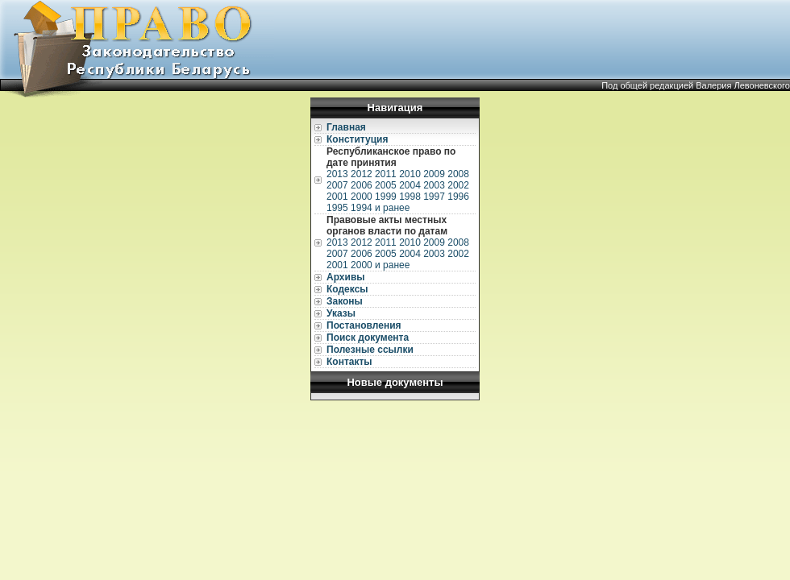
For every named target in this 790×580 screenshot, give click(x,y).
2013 (337, 174)
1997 (434, 196)
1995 (337, 207)
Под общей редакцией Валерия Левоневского (695, 85)
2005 (386, 185)
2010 (410, 174)
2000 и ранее (380, 265)
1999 (386, 196)
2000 (361, 196)
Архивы (345, 277)
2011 (386, 174)
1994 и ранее (380, 207)
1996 (458, 196)
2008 (458, 174)
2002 (458, 185)
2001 (337, 196)
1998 (410, 196)
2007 (337, 185)
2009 (434, 174)
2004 (410, 185)
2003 (434, 185)
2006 (361, 185)
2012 (361, 174)
